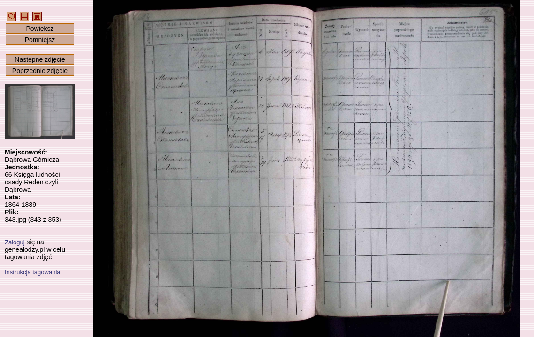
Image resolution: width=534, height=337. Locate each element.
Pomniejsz (40, 40)
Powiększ (39, 28)
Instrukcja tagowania (32, 272)
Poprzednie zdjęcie (40, 70)
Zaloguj (15, 242)
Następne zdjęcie (40, 59)
